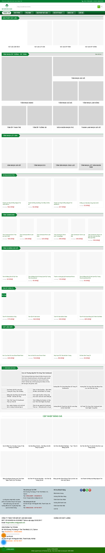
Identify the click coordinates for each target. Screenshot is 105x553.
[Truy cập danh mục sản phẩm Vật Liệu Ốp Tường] (91, 34)
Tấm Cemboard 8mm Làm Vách (26, 235)
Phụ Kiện (29, 13)
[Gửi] (99, 6)
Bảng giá (71, 13)
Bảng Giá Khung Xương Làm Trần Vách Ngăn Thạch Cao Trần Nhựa (13, 479)
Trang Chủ (6, 13)
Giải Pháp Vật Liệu (43, 13)
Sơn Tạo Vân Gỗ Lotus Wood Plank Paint (13, 355)
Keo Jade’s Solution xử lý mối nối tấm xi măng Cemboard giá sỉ (16, 406)
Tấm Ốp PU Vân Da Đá (34, 316)
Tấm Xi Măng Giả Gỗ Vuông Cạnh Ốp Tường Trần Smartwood (39, 277)
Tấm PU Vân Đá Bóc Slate (60, 316)
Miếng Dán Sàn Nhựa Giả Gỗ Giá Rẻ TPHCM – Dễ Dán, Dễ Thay (16, 395)
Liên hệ (81, 13)
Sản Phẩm (18, 13)
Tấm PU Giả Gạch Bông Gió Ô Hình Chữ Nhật (91, 316)
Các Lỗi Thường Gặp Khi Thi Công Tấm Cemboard (37, 373)
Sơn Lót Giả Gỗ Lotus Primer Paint (37, 355)
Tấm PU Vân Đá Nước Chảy (9, 316)
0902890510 (8, 532)
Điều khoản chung (58, 493)
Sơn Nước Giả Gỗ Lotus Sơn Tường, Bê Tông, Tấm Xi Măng (15, 390)
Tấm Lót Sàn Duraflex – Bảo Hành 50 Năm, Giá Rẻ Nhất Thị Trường (42, 390)
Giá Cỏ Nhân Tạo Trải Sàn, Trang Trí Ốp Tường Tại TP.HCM (13, 446)
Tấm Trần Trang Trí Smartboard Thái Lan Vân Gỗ (15, 401)
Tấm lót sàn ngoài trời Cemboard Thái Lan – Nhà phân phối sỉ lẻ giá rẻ (42, 407)
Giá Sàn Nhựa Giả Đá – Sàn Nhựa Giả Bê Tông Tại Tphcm (39, 446)
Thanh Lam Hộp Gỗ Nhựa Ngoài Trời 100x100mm (12, 203)
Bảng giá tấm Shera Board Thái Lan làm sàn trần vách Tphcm (65, 479)
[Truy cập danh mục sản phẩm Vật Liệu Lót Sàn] (39, 34)
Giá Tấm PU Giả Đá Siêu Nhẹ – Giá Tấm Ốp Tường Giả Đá (39, 479)
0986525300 (8, 541)
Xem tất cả (99, 54)
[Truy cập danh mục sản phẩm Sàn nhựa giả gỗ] (14, 153)
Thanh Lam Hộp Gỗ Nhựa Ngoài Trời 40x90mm (63, 203)
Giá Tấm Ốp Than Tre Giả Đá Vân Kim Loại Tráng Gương (91, 446)
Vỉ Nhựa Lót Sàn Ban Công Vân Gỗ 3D (89, 203)
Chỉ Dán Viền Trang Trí (85, 355)
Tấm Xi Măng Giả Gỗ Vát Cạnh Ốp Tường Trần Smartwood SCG (90, 277)
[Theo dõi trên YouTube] (90, 490)
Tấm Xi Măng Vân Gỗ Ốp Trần (10, 276)
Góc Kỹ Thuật (58, 13)
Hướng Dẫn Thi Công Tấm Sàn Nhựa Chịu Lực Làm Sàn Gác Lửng (91, 387)
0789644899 (18, 532)
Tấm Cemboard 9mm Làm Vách (44, 235)
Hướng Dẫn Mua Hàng (60, 496)
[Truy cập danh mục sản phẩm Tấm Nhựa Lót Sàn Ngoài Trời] (91, 154)
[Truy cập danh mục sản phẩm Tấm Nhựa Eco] (39, 153)
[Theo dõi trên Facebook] (81, 490)
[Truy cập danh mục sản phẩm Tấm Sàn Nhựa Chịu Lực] (65, 153)
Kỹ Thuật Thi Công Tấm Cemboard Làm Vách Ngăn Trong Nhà (91, 407)
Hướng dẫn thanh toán (60, 502)
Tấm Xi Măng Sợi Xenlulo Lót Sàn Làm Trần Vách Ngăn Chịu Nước (42, 401)
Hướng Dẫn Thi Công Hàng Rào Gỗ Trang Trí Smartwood (65, 387)
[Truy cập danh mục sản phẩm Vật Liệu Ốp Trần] (65, 34)
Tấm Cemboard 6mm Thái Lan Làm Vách (9, 235)
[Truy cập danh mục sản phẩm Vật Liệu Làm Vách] (14, 34)
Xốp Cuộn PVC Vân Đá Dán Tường (62, 355)
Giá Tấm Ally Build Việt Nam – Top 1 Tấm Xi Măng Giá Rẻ (65, 446)
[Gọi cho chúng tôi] (87, 490)
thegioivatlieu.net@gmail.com (35, 498)
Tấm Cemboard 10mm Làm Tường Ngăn (60, 235)
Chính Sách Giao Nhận (60, 499)
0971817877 (18, 541)
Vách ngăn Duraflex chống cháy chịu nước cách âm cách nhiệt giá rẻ (42, 396)
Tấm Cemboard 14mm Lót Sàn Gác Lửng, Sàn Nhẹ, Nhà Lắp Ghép (95, 236)
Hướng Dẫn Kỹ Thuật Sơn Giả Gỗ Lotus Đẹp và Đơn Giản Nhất (65, 407)
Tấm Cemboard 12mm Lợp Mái (78, 235)
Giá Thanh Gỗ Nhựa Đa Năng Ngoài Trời (91, 478)
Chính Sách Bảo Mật (59, 505)
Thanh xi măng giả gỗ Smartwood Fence (64, 276)
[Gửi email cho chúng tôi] (84, 490)
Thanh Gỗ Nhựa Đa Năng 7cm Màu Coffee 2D (39, 203)
